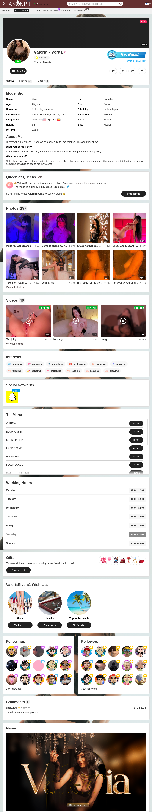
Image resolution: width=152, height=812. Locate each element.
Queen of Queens (83, 183)
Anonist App (80, 10)
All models (7, 10)
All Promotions (51, 10)
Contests (65, 10)
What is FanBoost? (136, 61)
